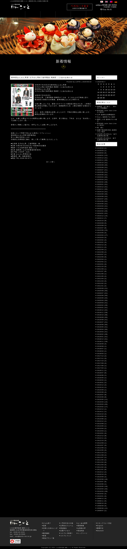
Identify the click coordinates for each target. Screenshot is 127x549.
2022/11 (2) (102, 247)
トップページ (82, 533)
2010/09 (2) (102, 477)
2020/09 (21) (102, 288)
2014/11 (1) (102, 411)
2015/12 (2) (102, 385)
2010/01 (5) (102, 496)
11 (109, 89)
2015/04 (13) (102, 402)
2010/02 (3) (102, 493)
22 (101, 95)
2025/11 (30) (102, 160)
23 (104, 95)
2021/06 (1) (102, 274)
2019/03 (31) (102, 332)
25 (109, 95)
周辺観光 (63, 528)
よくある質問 (82, 523)
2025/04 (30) (102, 177)
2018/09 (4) (102, 344)
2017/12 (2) (102, 356)
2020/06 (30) (102, 295)
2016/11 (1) (102, 370)
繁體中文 (100, 528)
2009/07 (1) (102, 510)
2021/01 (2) (102, 286)
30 (104, 98)
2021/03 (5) (102, 281)
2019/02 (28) (102, 334)
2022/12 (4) (102, 245)
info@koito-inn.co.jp (23, 536)
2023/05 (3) (102, 232)
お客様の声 (82, 528)
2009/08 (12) (102, 508)
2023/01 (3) (102, 242)
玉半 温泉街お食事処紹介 (106, 114)
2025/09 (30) (102, 165)
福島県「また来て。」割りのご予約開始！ (106, 107)
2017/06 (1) (102, 365)
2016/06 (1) (102, 375)
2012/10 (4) (102, 440)
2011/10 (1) (102, 452)
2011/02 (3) (102, 467)
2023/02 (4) (102, 240)
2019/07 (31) (102, 322)
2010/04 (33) (102, 489)
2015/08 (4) (102, 392)
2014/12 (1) (102, 409)
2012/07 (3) (102, 445)
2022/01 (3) (102, 264)
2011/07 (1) (102, 457)
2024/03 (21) (102, 208)
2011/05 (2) (102, 460)
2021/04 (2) (102, 278)
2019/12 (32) (102, 310)
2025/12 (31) (102, 158)
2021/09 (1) (102, 269)
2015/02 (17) (102, 406)
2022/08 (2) (102, 252)
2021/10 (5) (102, 266)
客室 (44, 535)
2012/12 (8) (102, 435)
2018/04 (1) (102, 351)
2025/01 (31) (102, 184)
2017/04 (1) (102, 368)
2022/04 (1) (102, 259)
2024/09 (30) (102, 194)
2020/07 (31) (102, 293)
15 (101, 92)
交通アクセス (65, 530)
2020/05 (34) (102, 298)
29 (101, 98)
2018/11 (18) (102, 341)
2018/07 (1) (102, 348)
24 (106, 95)
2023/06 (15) (102, 230)
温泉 (44, 525)
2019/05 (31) (102, 327)
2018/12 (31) (102, 339)
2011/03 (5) (102, 464)
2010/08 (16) (102, 479)
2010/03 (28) (102, 491)
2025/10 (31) (102, 162)
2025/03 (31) (102, 179)
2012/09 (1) (102, 443)
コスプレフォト (66, 535)
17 (106, 92)
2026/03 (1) (102, 150)
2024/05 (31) (102, 203)
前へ (53, 162)
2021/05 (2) (102, 276)
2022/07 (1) (102, 254)
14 (98, 92)
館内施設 (46, 533)
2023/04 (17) (102, 235)
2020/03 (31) (102, 303)
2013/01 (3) (102, 433)
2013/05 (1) (102, 426)
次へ (48, 162)
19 (112, 92)
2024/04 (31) (102, 206)
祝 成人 (100, 127)
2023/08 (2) (102, 225)
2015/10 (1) (102, 387)
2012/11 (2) (102, 438)
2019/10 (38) (102, 315)
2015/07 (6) (102, 394)
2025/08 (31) (102, 167)
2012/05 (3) (102, 450)
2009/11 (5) (102, 501)
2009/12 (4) (102, 498)
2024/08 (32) (102, 196)
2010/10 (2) (102, 474)
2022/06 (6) (102, 257)
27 (114, 95)
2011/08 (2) (102, 455)
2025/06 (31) (102, 172)
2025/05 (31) (102, 175)
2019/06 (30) (102, 324)
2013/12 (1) (102, 421)
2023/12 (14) (102, 216)
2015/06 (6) (102, 397)
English (100, 525)
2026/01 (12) (102, 155)
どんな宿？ (47, 523)
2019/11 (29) (102, 312)
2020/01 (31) (102, 307)
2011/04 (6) (102, 462)
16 (104, 92)
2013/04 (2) (102, 428)
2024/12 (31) (102, 187)
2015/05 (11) (102, 399)
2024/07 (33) (102, 199)
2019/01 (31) (102, 336)
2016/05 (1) (102, 378)
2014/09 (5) (102, 416)
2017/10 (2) (102, 361)
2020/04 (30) (102, 300)
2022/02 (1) (102, 261)
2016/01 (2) (102, 382)
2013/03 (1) (102, 431)
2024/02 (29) (102, 211)
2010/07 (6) (102, 481)
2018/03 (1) (102, 353)
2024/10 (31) (102, 191)
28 (98, 98)
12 (112, 89)
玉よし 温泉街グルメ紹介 (106, 117)
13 (114, 89)
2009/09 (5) (102, 506)
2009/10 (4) (102, 503)
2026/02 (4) (102, 153)
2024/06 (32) (102, 201)
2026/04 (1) (102, 148)
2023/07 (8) (102, 228)
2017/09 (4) (102, 363)
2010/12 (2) (102, 472)
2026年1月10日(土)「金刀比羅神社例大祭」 (107, 135)
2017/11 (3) (102, 358)
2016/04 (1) (102, 380)
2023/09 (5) (102, 223)
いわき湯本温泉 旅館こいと (18, 1)
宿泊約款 (81, 530)
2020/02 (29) (102, 305)
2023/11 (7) (102, 218)
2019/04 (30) (102, 329)
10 (106, 89)
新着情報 (81, 525)
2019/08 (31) (102, 319)
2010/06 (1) (102, 484)
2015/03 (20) (102, 404)
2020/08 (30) (102, 290)
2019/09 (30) (102, 317)
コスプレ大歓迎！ (66, 533)
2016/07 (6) (102, 373)
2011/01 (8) (102, 469)
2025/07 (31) (102, 170)
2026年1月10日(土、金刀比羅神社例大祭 (106, 139)
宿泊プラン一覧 (48, 538)
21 (98, 95)
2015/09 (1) (102, 390)
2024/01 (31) (102, 213)
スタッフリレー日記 (104, 523)
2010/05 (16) (102, 486)
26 (112, 95)
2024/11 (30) (102, 189)
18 (109, 92)
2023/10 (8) (102, 220)
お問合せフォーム (66, 525)
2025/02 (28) (102, 182)
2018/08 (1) (102, 346)
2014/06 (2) (102, 419)
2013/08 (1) (102, 423)
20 (114, 92)
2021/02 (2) (102, 283)
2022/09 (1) (102, 249)
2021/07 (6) (102, 271)
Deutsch (100, 530)
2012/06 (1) (102, 448)
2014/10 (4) (102, 414)
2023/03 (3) (102, 237)
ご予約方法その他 (66, 523)
